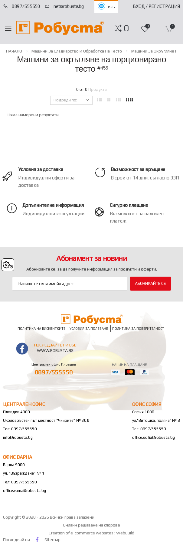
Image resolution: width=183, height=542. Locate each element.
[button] (126, 28)
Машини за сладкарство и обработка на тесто (76, 51)
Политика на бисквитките (41, 328)
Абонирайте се (150, 283)
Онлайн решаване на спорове (91, 525)
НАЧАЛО (14, 51)
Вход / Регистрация (156, 6)
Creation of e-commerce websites (81, 532)
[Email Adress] (69, 284)
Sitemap (52, 539)
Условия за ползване (89, 328)
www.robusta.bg (55, 350)
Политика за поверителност (138, 328)
